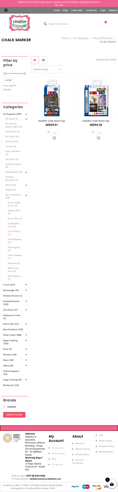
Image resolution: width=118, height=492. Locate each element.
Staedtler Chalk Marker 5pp (51, 121)
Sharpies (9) (14, 263)
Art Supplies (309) (12, 114)
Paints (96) (11, 185)
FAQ (101, 435)
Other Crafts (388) (12, 335)
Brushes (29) (12, 141)
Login (103, 10)
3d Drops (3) (12, 118)
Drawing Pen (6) (14, 249)
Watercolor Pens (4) (13, 270)
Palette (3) (11, 189)
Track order (77, 10)
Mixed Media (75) (14, 172)
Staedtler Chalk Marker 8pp (95, 121)
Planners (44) (10, 354)
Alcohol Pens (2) (14, 212)
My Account (57, 447)
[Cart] (105, 23)
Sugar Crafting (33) (12, 379)
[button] (6, 10)
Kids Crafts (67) (11, 324)
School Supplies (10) (11, 373)
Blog (65, 10)
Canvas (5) (11, 146)
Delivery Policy (82, 449)
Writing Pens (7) (14, 278)
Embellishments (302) (11, 303)
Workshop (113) (11, 385)
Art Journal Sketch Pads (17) (14, 125)
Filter (9, 80)
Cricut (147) (9, 284)
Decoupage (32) (11, 290)
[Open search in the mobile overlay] (71, 24)
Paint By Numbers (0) (12, 178)
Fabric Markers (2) (15, 257)
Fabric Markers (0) (13, 153)
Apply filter (14, 414)
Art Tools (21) (12, 136)
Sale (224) (8, 365)
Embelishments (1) (12, 295)
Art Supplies (81, 38)
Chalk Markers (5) (15, 241)
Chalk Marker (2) (14, 233)
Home (57, 10)
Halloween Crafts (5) (12, 317)
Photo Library (105, 440)
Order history (58, 453)
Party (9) (7, 349)
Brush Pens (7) (15, 218)
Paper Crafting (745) (10, 342)
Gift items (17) (10, 309)
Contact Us (57, 464)
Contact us (91, 10)
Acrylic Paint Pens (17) (14, 204)
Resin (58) (8, 360)
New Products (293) (13, 329)
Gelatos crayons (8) (14, 166)
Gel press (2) (12, 159)
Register (113, 10)
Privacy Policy (82, 454)
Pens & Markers (102, 38)
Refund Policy (106, 451)
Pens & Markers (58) (13, 196)
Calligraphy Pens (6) (13, 225)
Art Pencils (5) (13, 131)
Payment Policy (106, 446)
